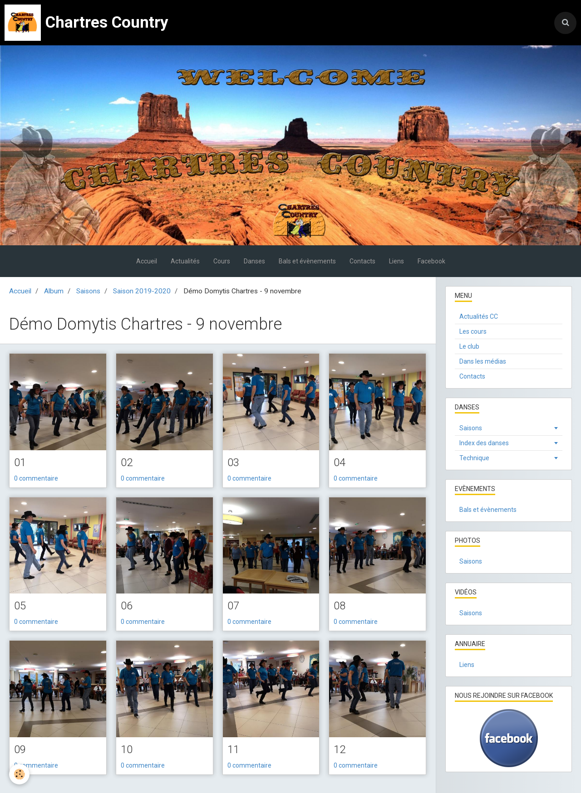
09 (20, 749)
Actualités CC (478, 316)
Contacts (362, 261)
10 (127, 749)
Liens (396, 261)
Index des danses (484, 443)
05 (20, 605)
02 (127, 462)
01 (20, 462)
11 (233, 749)
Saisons (88, 291)
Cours (221, 261)
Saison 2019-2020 (142, 291)
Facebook (431, 261)
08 (339, 605)
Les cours (473, 331)
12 (339, 749)
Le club (469, 346)
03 (233, 462)
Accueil (146, 261)
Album (54, 291)
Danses (254, 261)
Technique (474, 458)
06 (127, 605)
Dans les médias (482, 361)
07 (233, 605)
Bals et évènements (307, 261)
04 (339, 462)
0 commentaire (36, 478)
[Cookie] (19, 774)
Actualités (185, 261)
